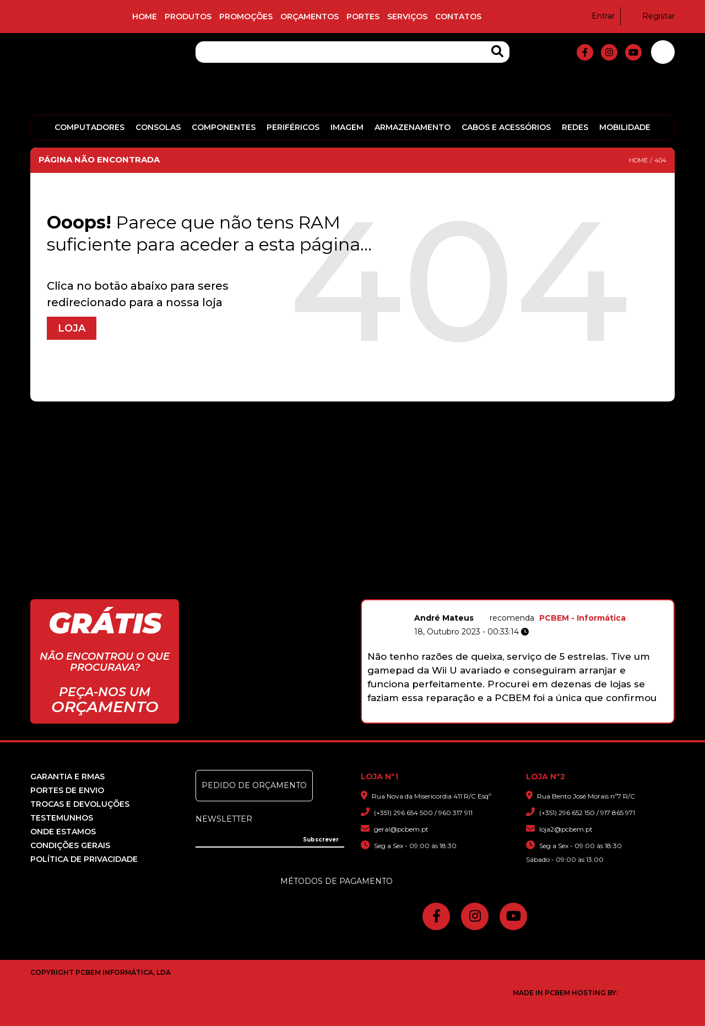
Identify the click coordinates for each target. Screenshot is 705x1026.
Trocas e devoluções (79, 804)
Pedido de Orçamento (254, 785)
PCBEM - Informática (661, 618)
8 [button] (549, 717)
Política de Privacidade (84, 859)
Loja (71, 328)
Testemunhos (61, 818)
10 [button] (573, 717)
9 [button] (561, 717)
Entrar (596, 16)
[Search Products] (497, 51)
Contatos (458, 16)
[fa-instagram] (609, 52)
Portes (362, 16)
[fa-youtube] (633, 52)
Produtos (188, 16)
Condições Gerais (70, 845)
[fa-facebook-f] (585, 52)
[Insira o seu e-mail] (270, 838)
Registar (651, 16)
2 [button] (480, 717)
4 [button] (503, 717)
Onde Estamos (63, 832)
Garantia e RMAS (67, 776)
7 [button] (538, 717)
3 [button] (492, 717)
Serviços (407, 16)
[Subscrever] (320, 840)
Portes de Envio (67, 790)
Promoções (246, 16)
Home (144, 16)
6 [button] (526, 717)
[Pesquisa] (352, 52)
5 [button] (515, 717)
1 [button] (468, 717)
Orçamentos (309, 16)
